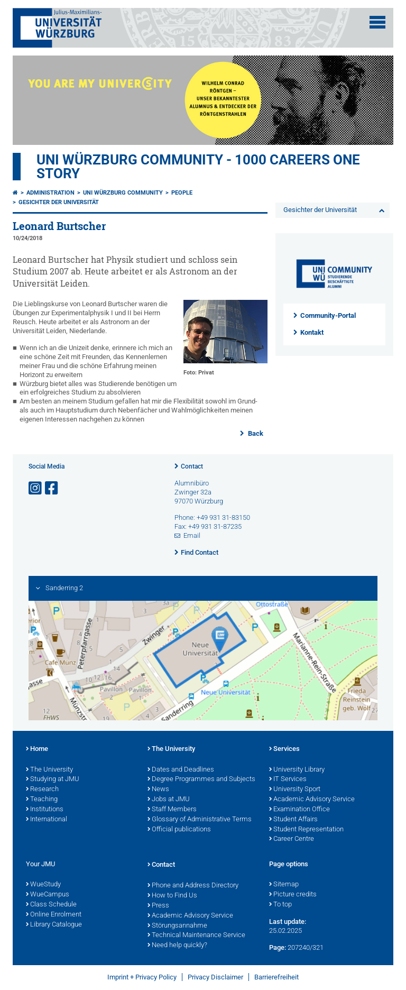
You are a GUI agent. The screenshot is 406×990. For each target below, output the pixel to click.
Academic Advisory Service (312, 799)
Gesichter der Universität (59, 202)
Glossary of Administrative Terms (199, 819)
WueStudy (43, 885)
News (158, 789)
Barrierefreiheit (276, 977)
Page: (277, 947)
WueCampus (47, 895)
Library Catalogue (54, 925)
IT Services (288, 779)
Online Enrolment (53, 915)
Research (42, 789)
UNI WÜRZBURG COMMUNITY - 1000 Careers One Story (198, 166)
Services (284, 749)
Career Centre (291, 839)
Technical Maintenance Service (196, 935)
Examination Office (299, 809)
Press (158, 906)
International (46, 819)
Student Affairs (293, 819)
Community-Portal (328, 315)
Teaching (42, 799)
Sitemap (284, 885)
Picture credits (293, 895)
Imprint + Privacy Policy (142, 977)
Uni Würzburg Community (123, 192)
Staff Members (172, 809)
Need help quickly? (177, 945)
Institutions (44, 809)
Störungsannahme (177, 926)
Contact (192, 466)
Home (37, 749)
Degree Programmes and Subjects (201, 779)
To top (280, 905)
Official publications (179, 830)
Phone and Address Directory (192, 886)
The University (49, 770)
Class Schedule (51, 905)
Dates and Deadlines (180, 770)
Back (254, 433)
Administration (50, 192)
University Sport (294, 789)
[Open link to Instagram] (36, 488)
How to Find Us (172, 896)
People (181, 192)
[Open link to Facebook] (52, 488)
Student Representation (306, 830)
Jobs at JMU (168, 799)
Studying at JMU (52, 779)
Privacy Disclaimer (215, 977)
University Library (297, 770)
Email (191, 535)
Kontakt (312, 332)
